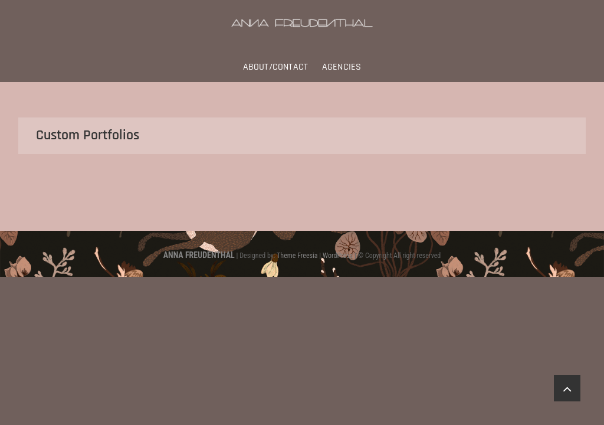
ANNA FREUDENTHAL (199, 255)
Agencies (342, 67)
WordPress (338, 255)
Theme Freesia (297, 255)
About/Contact (275, 67)
